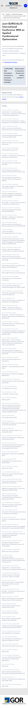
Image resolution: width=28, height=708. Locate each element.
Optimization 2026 (7, 468)
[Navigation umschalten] (2, 6)
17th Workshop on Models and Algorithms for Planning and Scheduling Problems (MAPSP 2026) (13, 332)
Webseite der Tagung (10, 62)
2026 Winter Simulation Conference (12, 646)
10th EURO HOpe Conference (10, 613)
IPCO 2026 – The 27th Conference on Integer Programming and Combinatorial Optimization (13, 316)
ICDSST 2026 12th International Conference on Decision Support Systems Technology (14, 258)
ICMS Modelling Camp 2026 (9, 150)
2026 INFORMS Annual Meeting (11, 633)
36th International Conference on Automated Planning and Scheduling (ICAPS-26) (12, 352)
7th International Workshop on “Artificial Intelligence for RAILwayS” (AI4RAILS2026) (13, 535)
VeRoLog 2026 (6, 399)
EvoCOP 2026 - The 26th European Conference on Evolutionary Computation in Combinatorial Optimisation (14, 113)
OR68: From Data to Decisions (10, 551)
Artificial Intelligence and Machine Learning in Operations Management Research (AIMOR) (12, 195)
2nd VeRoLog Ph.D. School (9, 388)
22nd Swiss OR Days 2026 (9, 417)
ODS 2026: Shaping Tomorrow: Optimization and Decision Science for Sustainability (13, 544)
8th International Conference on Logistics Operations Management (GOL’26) (12, 179)
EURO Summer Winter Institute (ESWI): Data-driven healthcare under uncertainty (13, 584)
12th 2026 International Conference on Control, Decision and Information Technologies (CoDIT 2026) (13, 446)
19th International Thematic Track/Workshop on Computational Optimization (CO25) (12, 497)
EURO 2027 (5, 666)
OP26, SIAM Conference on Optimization (13, 273)
